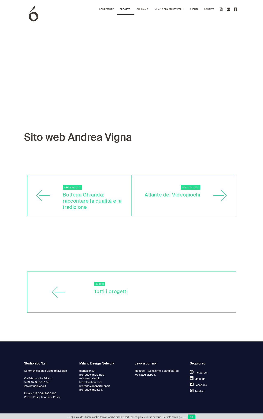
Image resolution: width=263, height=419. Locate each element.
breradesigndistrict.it (92, 374)
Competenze (106, 9)
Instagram (199, 372)
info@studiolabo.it (35, 386)
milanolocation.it (89, 378)
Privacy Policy (32, 397)
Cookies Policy (51, 397)
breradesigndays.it (91, 389)
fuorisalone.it (87, 371)
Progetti (125, 9)
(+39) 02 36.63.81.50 (37, 382)
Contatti (209, 9)
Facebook (198, 385)
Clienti (193, 9)
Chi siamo (142, 9)
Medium (197, 391)
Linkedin (197, 379)
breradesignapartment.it (94, 386)
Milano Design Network (169, 9)
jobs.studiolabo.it (145, 374)
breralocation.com (90, 382)
